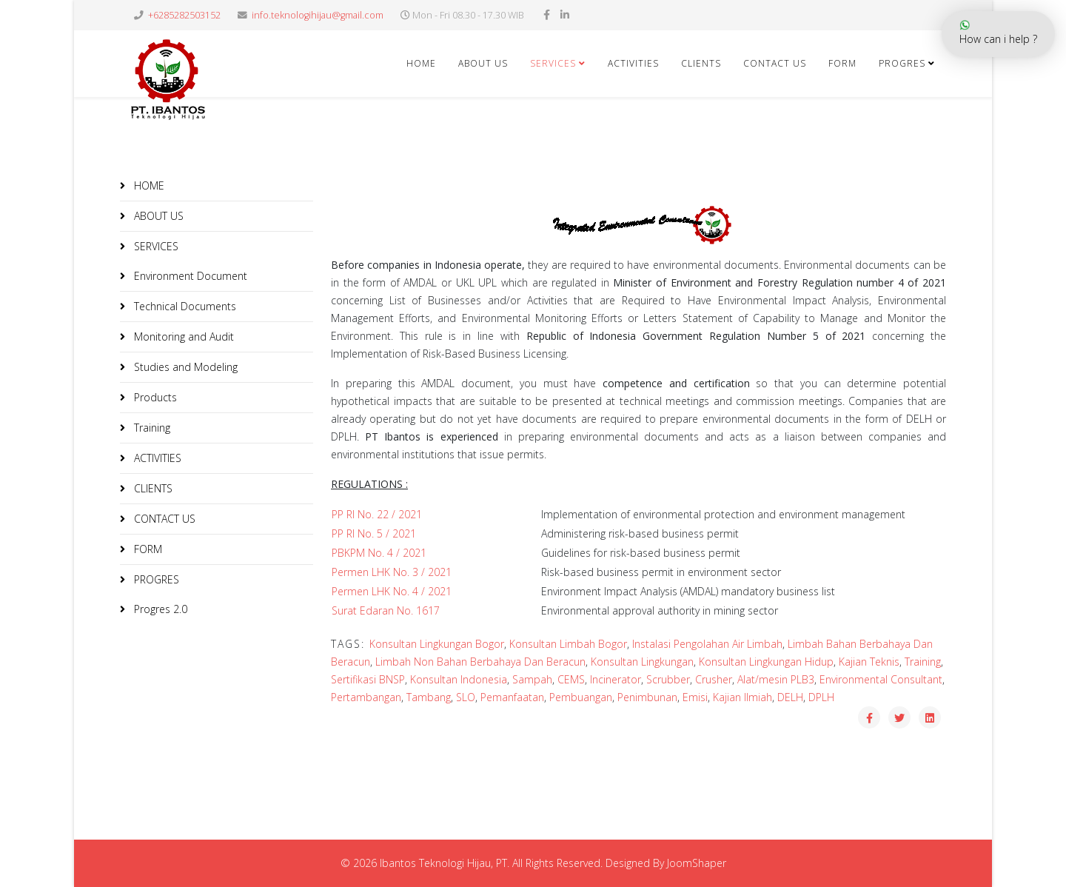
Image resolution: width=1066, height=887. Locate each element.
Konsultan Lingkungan (642, 662)
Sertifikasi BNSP (368, 679)
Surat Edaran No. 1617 (386, 610)
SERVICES (553, 63)
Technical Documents (183, 306)
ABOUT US (483, 63)
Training (150, 428)
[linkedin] (564, 14)
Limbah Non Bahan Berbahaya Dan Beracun (480, 662)
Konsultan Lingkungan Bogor (436, 644)
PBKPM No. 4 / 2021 (379, 553)
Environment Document (189, 276)
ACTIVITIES (633, 63)
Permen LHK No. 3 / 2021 (392, 572)
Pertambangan (366, 697)
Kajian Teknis (869, 662)
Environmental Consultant (880, 679)
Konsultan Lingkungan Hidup (766, 662)
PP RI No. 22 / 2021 (377, 514)
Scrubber (668, 679)
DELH (790, 697)
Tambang (428, 697)
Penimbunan (647, 697)
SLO (465, 697)
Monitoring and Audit (182, 336)
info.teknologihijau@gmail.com (317, 15)
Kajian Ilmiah (742, 697)
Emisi (695, 697)
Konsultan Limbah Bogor (568, 644)
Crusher (713, 679)
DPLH (821, 697)
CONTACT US (774, 63)
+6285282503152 (184, 15)
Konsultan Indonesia (458, 679)
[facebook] (546, 14)
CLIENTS (701, 63)
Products (154, 397)
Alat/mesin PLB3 (775, 679)
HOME (421, 63)
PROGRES (155, 579)
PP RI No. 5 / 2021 (374, 533)
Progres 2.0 (159, 609)
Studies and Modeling (184, 367)
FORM (146, 549)
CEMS (571, 679)
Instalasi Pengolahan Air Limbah (707, 644)
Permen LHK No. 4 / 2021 (392, 591)
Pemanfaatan (512, 697)
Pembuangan (580, 697)
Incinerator (615, 679)
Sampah (532, 679)
